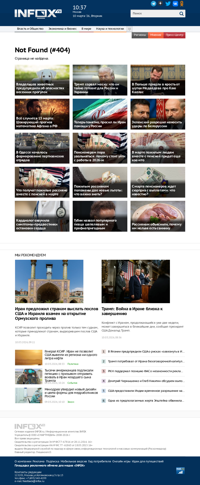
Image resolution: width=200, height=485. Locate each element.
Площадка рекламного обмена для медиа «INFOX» (50, 465)
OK (182, 3)
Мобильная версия (74, 461)
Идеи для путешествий (148, 461)
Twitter (168, 3)
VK (175, 3)
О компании (23, 461)
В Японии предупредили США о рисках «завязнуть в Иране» (146, 351)
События (72, 382)
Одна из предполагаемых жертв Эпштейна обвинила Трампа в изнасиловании (146, 400)
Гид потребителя (99, 461)
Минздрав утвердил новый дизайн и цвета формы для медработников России (71, 392)
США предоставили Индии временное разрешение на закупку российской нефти (146, 390)
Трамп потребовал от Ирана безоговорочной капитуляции (146, 361)
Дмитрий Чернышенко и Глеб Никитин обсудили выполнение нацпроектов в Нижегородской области (146, 381)
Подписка (52, 461)
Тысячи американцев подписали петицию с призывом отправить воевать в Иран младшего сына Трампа (69, 375)
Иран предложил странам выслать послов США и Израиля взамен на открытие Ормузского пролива (56, 314)
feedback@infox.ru (33, 481)
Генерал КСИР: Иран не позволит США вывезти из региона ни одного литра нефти (71, 354)
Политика (72, 364)
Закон (70, 401)
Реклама (39, 461)
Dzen (161, 3)
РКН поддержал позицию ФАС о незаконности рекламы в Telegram (146, 371)
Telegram (153, 3)
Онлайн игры (121, 461)
